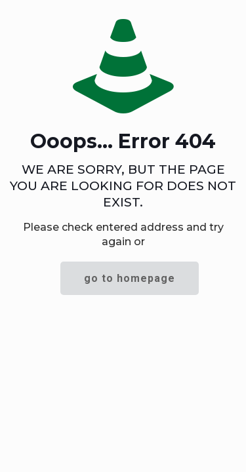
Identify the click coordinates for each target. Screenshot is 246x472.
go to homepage (129, 278)
